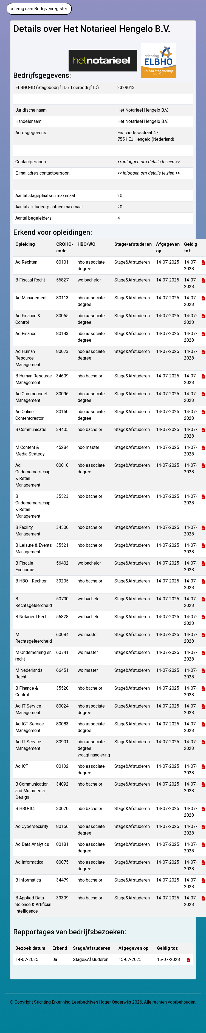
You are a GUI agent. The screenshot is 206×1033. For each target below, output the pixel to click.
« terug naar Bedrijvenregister (39, 8)
